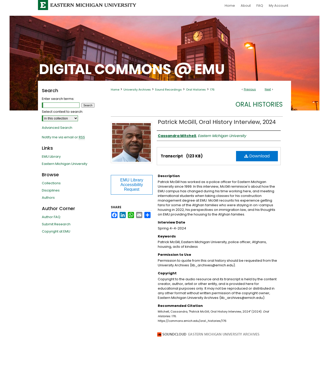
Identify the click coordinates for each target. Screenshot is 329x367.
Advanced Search (57, 127)
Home (115, 89)
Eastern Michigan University (64, 163)
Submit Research (56, 224)
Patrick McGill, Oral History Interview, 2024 (217, 122)
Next (268, 89)
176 (212, 89)
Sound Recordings (168, 89)
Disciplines (51, 190)
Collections (51, 183)
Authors (48, 197)
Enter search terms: (58, 98)
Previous (250, 89)
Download (257, 156)
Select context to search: (62, 111)
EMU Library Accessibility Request (131, 185)
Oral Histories (196, 89)
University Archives (137, 89)
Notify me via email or (63, 137)
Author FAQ (51, 216)
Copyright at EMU (56, 231)
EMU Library (51, 156)
